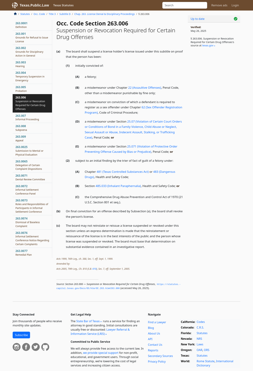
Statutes (25, 14)
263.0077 (23, 252)
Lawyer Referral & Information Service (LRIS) (100, 332)
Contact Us (155, 345)
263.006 (30, 103)
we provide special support (100, 353)
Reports (153, 350)
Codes (201, 322)
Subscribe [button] (21, 335)
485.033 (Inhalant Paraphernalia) (118, 186)
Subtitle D (65, 14)
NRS (199, 339)
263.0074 (27, 222)
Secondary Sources (160, 356)
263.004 (29, 76)
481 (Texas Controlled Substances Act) (123, 172)
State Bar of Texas (88, 321)
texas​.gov (207, 45)
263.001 (31, 37)
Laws (200, 344)
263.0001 (21, 25)
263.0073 (31, 205)
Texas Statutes (63, 5)
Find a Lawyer (157, 322)
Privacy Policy (157, 361)
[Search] (184, 5)
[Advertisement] (214, 108)
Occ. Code (39, 14)
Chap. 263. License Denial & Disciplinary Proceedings (104, 14)
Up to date (198, 19)
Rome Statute (206, 361)
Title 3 (52, 14)
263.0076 (32, 238)
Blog (151, 328)
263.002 (29, 51)
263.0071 (30, 177)
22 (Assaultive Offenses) (144, 88)
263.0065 (28, 165)
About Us (154, 333)
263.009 (20, 138)
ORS (206, 350)
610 (94, 268)
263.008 (21, 128)
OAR (199, 350)
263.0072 (27, 189)
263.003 (20, 64)
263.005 (21, 89)
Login (235, 5)
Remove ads (219, 5)
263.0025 (29, 150)
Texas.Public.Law (34, 5)
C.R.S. (200, 327)
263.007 (27, 117)
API (150, 339)
